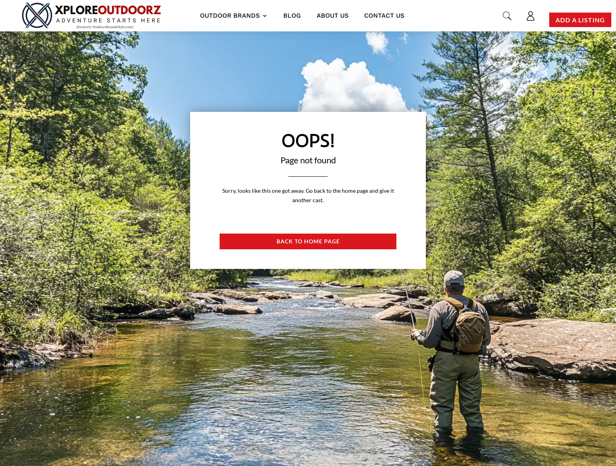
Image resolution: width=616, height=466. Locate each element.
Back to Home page (308, 241)
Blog (292, 15)
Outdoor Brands (230, 15)
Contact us (384, 15)
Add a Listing (580, 20)
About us (332, 15)
